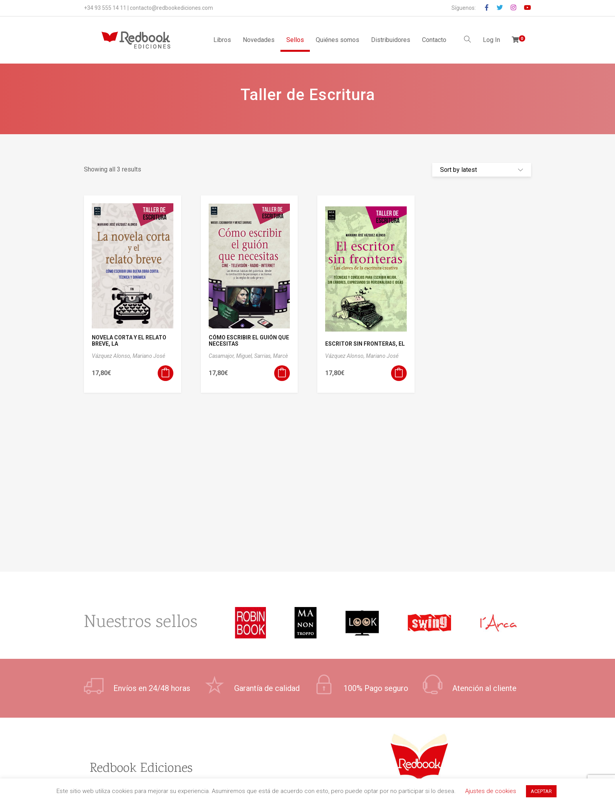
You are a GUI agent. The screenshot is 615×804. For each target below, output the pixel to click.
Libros (222, 40)
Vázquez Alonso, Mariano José (128, 356)
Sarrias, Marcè (271, 356)
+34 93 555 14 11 (105, 8)
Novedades (259, 40)
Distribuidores (390, 40)
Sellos (295, 40)
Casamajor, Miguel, (231, 356)
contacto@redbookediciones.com (171, 8)
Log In (491, 40)
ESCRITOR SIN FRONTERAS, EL (365, 344)
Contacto (434, 40)
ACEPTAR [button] (541, 791)
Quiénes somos (337, 40)
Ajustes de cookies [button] (490, 791)
